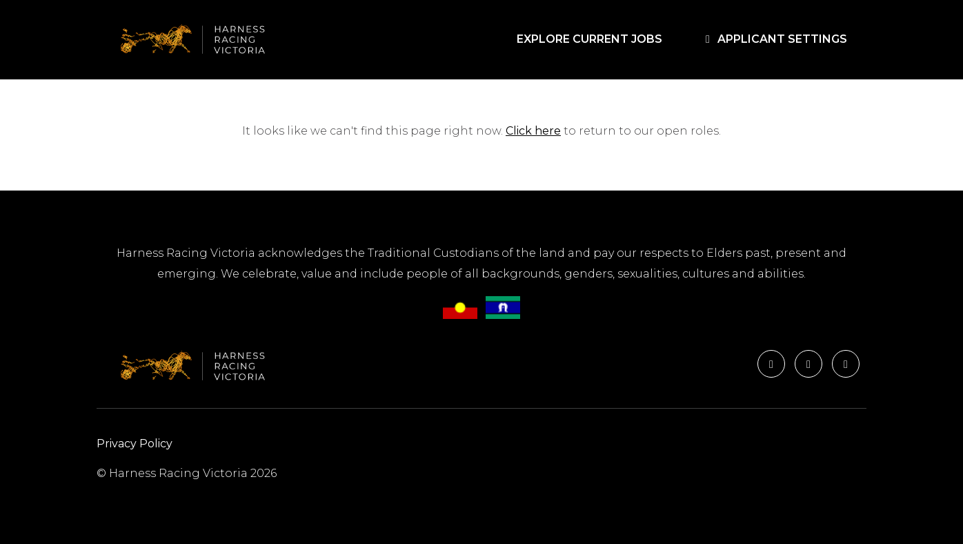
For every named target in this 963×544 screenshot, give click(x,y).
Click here (533, 130)
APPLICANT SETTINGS (774, 39)
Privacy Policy (134, 443)
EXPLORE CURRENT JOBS (592, 38)
